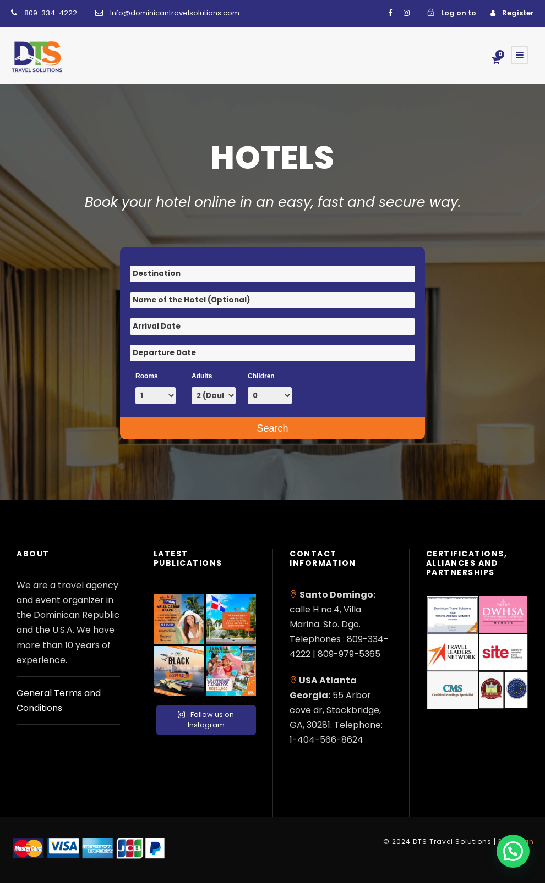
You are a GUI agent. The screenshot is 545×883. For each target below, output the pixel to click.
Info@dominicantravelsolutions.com (174, 13)
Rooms (146, 376)
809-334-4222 (50, 13)
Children (261, 376)
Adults (202, 376)
